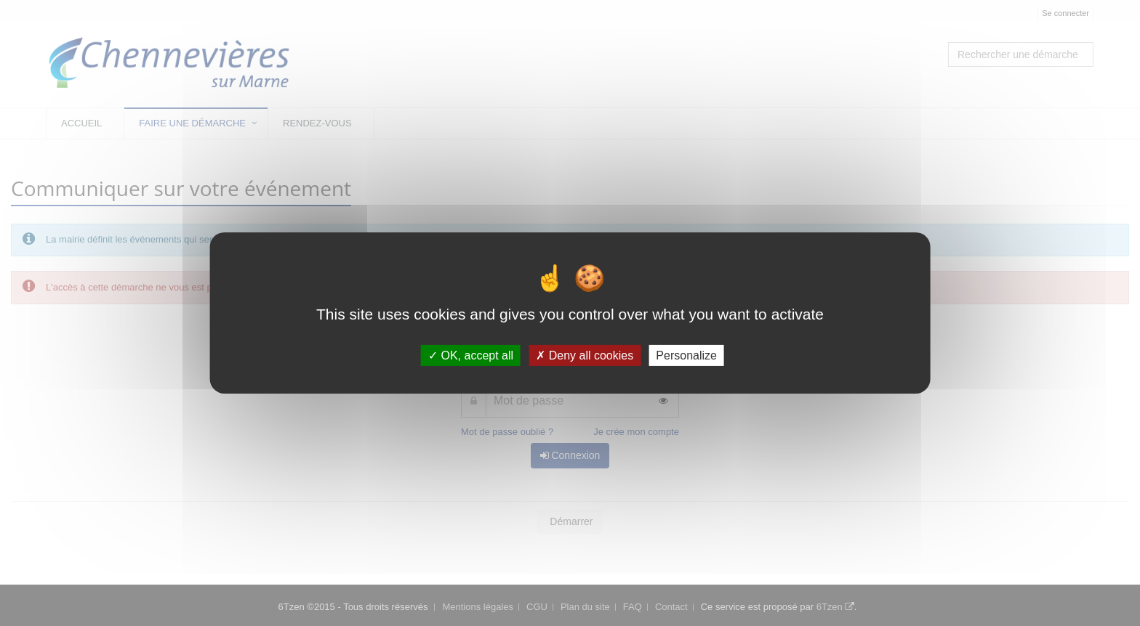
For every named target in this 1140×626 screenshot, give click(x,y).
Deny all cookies (584, 355)
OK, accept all (470, 355)
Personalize (686, 355)
